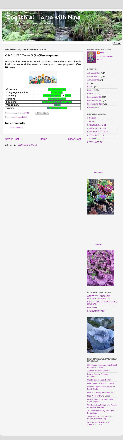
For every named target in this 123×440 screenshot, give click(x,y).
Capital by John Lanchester (99, 380)
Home (43, 138)
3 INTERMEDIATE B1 (96, 125)
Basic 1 (90, 87)
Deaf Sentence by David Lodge (100, 383)
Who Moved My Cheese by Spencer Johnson (98, 423)
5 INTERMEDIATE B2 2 (97, 132)
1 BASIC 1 (91, 118)
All (88, 83)
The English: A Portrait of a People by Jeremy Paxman (102, 406)
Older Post (74, 138)
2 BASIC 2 (91, 121)
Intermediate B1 (94, 97)
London (98, 244)
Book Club (91, 94)
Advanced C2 (93, 80)
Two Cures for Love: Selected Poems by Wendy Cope (100, 417)
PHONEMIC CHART (96, 311)
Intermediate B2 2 (95, 104)
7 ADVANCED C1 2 (95, 139)
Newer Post (12, 138)
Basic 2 (90, 90)
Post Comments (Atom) (27, 145)
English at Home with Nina (43, 17)
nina (102, 53)
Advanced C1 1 (20, 117)
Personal (91, 107)
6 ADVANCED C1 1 (95, 135)
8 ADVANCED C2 (94, 142)
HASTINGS (92, 307)
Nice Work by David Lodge (98, 396)
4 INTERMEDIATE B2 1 (97, 128)
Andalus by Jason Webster (98, 371)
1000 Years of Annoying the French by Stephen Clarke (102, 366)
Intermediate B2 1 (95, 100)
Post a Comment (16, 128)
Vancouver (98, 172)
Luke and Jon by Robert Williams (101, 392)
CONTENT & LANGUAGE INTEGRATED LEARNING (98, 297)
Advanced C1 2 (93, 76)
